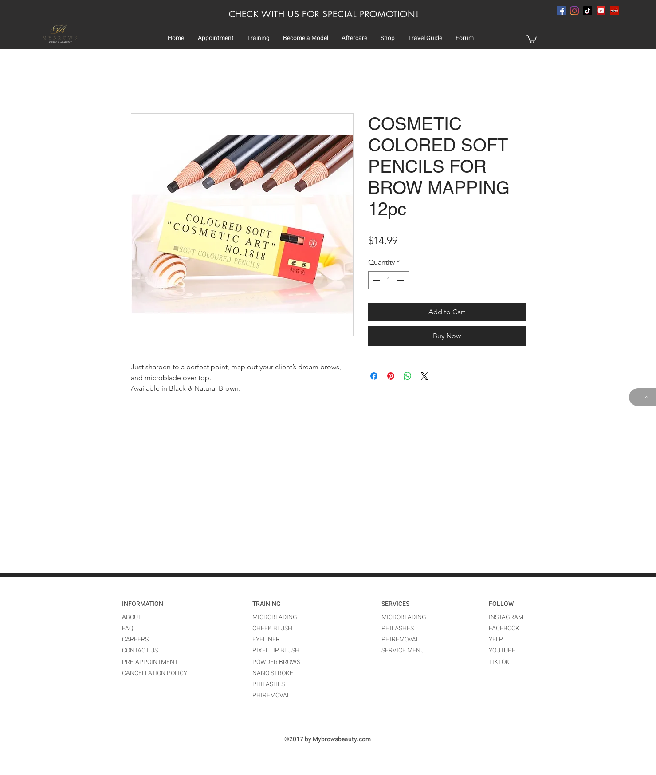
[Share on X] (424, 376)
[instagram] (574, 10)
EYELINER (266, 639)
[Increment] (401, 280)
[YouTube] (601, 10)
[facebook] (561, 10)
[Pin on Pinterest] (390, 376)
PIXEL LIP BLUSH (275, 650)
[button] (215, 38)
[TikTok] (587, 10)
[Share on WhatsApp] (407, 376)
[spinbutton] (388, 280)
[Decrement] (375, 280)
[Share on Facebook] (374, 376)
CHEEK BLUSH (272, 628)
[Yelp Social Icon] (614, 10)
